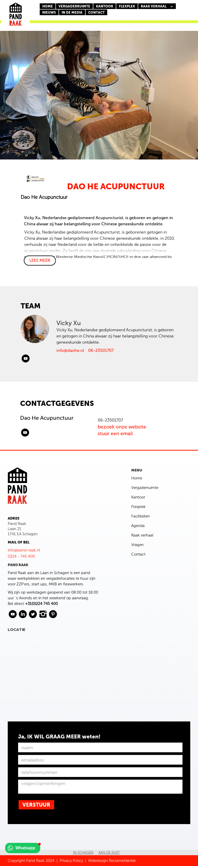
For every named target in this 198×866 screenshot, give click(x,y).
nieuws (49, 12)
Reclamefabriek (122, 860)
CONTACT (96, 12)
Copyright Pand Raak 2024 (31, 860)
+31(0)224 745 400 (41, 603)
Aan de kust (109, 852)
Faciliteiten (140, 516)
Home (47, 6)
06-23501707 (101, 350)
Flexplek (138, 506)
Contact (138, 554)
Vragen (137, 544)
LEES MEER (39, 260)
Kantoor (138, 497)
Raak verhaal (142, 535)
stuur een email (115, 433)
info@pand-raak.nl (24, 550)
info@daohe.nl (70, 350)
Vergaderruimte (74, 6)
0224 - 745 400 (21, 556)
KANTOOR (104, 6)
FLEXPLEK (127, 6)
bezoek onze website (122, 427)
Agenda (138, 525)
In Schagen (83, 852)
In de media (72, 12)
